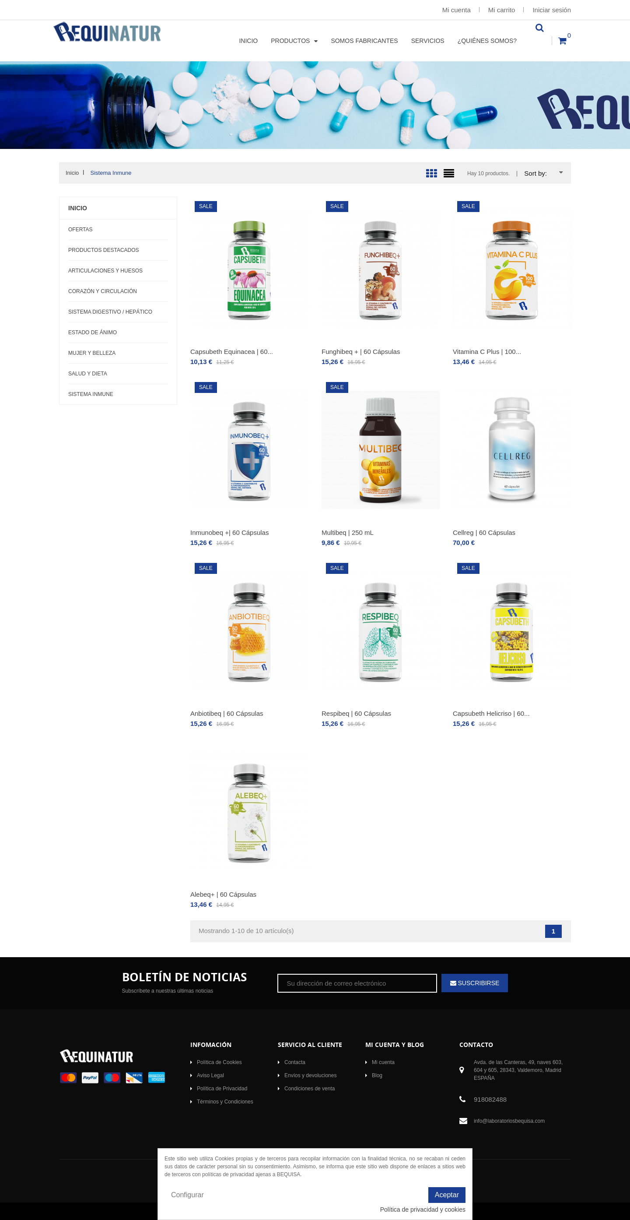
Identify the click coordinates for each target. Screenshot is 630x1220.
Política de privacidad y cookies (423, 1209)
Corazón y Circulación (102, 291)
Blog (377, 1075)
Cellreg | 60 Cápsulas (484, 532)
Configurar (187, 1195)
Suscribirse (478, 983)
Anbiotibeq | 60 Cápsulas (226, 713)
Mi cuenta (456, 10)
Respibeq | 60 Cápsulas (356, 713)
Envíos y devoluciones (310, 1075)
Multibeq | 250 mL (348, 532)
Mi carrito (501, 10)
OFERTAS (80, 229)
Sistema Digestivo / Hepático (110, 312)
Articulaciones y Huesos (105, 271)
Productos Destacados (103, 250)
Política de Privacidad (222, 1089)
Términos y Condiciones (225, 1102)
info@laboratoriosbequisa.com (509, 1121)
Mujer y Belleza (92, 353)
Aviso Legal (210, 1075)
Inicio (77, 208)
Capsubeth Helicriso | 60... (491, 713)
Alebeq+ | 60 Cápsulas (223, 894)
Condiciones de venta (309, 1089)
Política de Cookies (219, 1062)
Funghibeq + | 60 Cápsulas (361, 351)
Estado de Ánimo (92, 332)
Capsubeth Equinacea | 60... (231, 351)
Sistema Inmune (90, 394)
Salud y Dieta (87, 374)
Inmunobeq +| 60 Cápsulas (229, 532)
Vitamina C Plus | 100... (487, 351)
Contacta (294, 1062)
